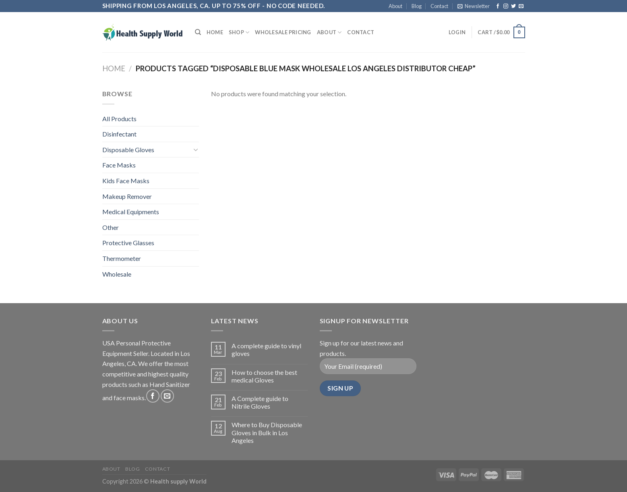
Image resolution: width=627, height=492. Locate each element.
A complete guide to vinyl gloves (266, 349)
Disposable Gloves (128, 149)
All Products (119, 118)
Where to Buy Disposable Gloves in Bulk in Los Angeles (267, 432)
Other (110, 227)
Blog (417, 6)
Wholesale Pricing (283, 32)
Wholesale (116, 274)
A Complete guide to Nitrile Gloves (260, 402)
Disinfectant (119, 134)
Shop (239, 32)
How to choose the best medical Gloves (264, 376)
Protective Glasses (128, 242)
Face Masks (119, 165)
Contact (439, 6)
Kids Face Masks (125, 180)
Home (215, 32)
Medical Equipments (130, 211)
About (395, 6)
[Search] (198, 32)
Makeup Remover (127, 196)
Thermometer (121, 258)
